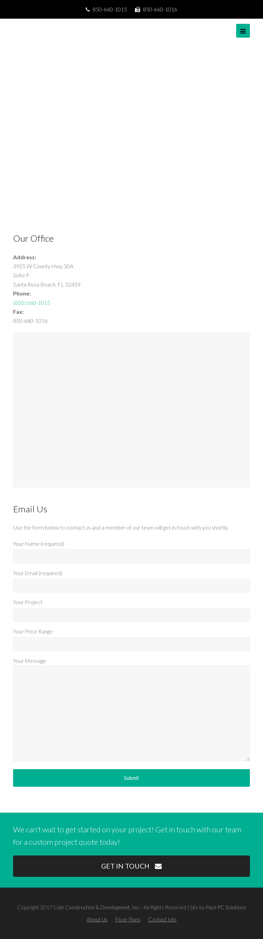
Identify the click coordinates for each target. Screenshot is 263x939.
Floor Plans (127, 919)
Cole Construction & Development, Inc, (96, 907)
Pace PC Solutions (226, 907)
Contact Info (162, 919)
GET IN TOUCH (131, 866)
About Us (97, 919)
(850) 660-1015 (31, 302)
